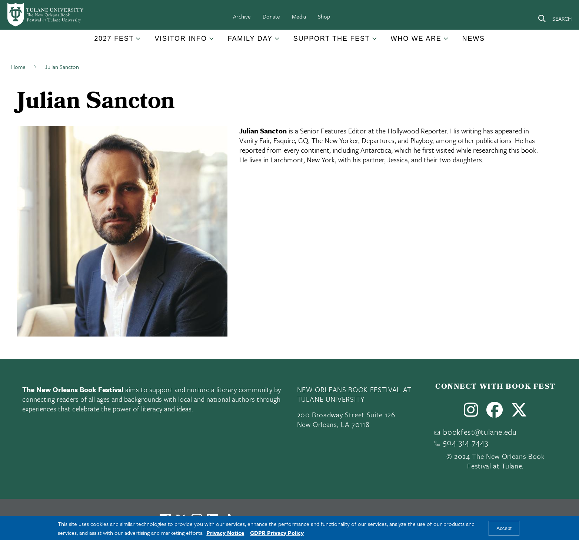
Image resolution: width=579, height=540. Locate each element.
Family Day (250, 38)
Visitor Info (180, 38)
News (473, 38)
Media (299, 16)
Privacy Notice (225, 533)
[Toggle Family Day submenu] (277, 41)
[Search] (555, 18)
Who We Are (416, 38)
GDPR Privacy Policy (277, 533)
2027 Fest (114, 38)
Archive (242, 16)
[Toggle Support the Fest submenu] (375, 41)
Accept (504, 528)
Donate (271, 16)
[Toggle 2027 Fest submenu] (138, 41)
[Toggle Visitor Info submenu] (212, 41)
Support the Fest (331, 38)
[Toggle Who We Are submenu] (446, 41)
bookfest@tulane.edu (480, 431)
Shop (324, 16)
